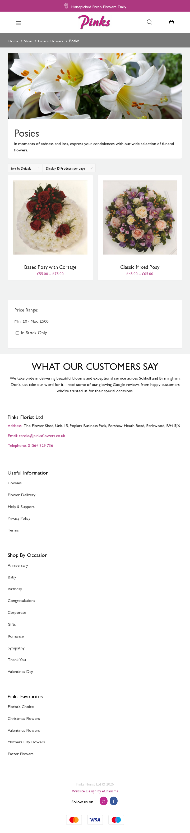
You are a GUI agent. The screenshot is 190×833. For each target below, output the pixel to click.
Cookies (15, 481)
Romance (16, 635)
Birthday (15, 587)
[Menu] (18, 22)
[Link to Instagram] (104, 801)
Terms (13, 529)
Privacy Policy (19, 517)
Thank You (17, 658)
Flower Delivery (21, 493)
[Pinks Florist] (95, 22)
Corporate (17, 611)
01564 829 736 (40, 444)
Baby (12, 576)
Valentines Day (20, 670)
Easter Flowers (21, 752)
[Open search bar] (150, 22)
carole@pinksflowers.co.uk (42, 434)
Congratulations (21, 599)
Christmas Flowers (24, 717)
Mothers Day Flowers (26, 740)
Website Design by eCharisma (95, 790)
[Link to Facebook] (114, 801)
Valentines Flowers (24, 729)
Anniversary (18, 564)
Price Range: (26, 308)
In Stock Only (31, 331)
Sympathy (16, 646)
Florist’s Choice (21, 705)
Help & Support (21, 505)
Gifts (12, 623)
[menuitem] (18, 22)
